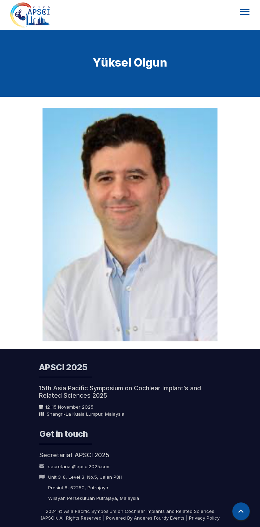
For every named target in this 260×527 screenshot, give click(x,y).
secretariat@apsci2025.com (75, 468)
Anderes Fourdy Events (159, 518)
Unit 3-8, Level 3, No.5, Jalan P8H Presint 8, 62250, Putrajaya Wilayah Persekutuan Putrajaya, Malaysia (89, 488)
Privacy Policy (204, 518)
